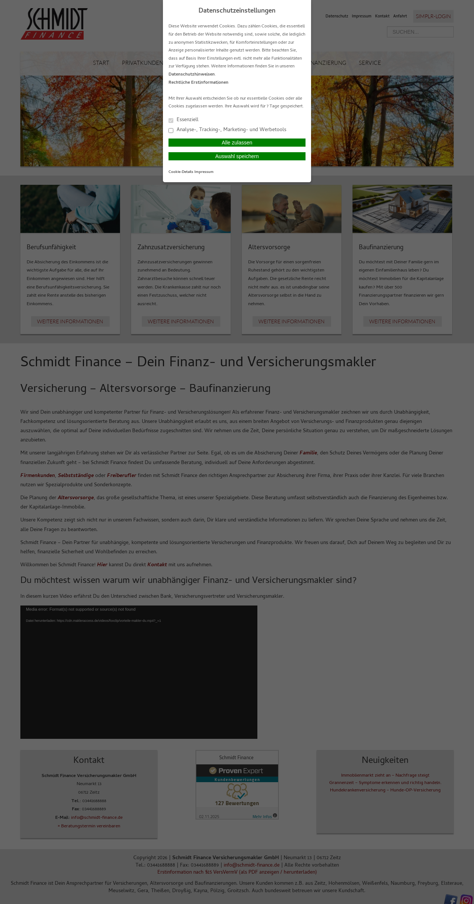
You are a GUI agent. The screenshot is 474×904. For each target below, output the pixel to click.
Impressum (204, 172)
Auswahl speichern (237, 156)
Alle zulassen (237, 143)
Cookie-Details (180, 172)
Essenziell (183, 120)
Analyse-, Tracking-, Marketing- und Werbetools (227, 130)
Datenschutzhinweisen (191, 75)
